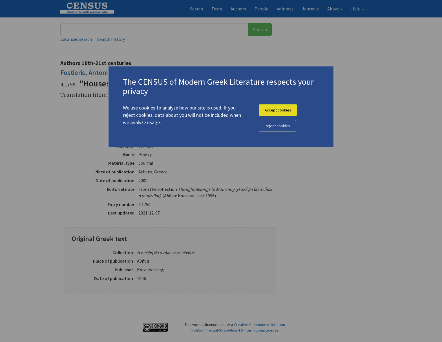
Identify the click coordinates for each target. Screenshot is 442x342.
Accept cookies (278, 110)
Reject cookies (277, 125)
